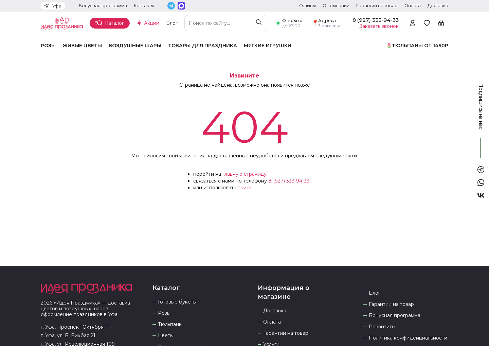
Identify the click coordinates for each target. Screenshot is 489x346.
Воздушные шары (135, 46)
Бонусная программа (103, 5)
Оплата (412, 5)
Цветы (166, 336)
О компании (336, 5)
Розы (48, 46)
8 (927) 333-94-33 (288, 181)
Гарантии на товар (377, 5)
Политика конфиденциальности (408, 338)
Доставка (438, 5)
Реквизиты (382, 327)
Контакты (144, 5)
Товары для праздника (202, 46)
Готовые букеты (177, 302)
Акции (151, 23)
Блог (172, 23)
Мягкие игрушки (267, 46)
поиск (244, 188)
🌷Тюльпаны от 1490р (417, 46)
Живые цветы (82, 46)
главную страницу (244, 174)
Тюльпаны (170, 324)
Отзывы (307, 5)
